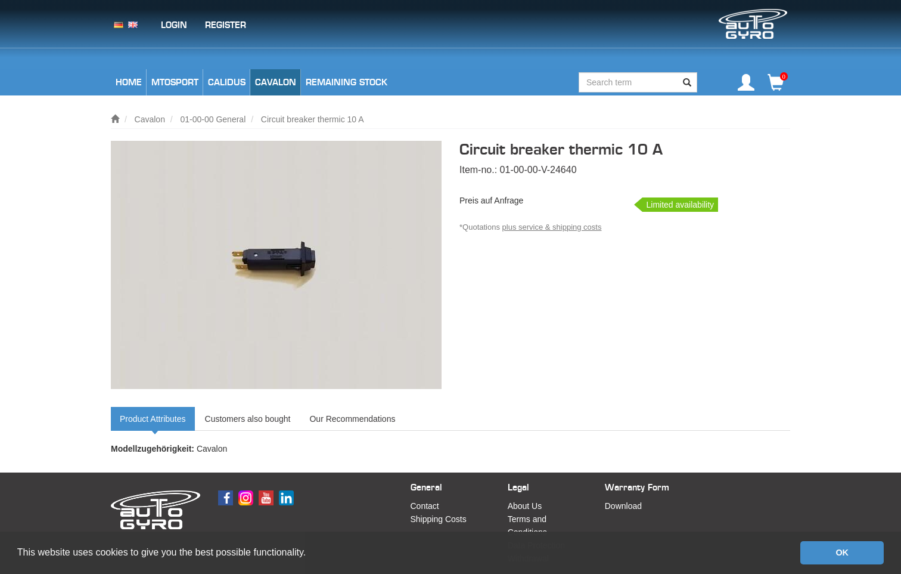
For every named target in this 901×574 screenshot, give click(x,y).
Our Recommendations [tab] (352, 419)
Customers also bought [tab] (248, 419)
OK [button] (842, 552)
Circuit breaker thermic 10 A (312, 119)
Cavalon (150, 119)
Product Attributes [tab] (153, 419)
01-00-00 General (213, 119)
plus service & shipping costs (552, 227)
